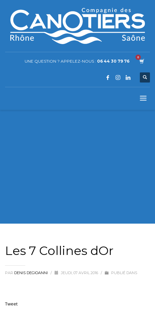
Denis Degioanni (31, 272)
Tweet (11, 304)
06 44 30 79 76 (113, 61)
